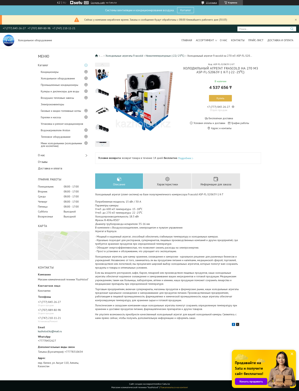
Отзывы (42, 162)
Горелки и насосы (51, 117)
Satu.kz (166, 383)
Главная (187, 40)
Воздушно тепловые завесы (57, 98)
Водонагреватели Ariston (55, 130)
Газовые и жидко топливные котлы (61, 111)
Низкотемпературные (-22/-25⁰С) (165, 55)
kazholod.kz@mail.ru (50, 331)
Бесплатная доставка (221, 118)
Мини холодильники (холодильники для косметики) (61, 145)
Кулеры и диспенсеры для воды (60, 91)
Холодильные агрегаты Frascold (124, 55)
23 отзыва (211, 2)
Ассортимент (205, 40)
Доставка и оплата (280, 40)
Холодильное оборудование (58, 78)
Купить (220, 98)
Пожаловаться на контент (174, 387)
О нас (223, 40)
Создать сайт (98, 2)
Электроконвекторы (52, 104)
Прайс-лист (256, 40)
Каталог (185, 10)
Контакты (237, 40)
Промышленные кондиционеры (59, 85)
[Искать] (292, 29)
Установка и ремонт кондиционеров (62, 124)
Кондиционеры (50, 72)
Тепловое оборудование (56, 136)
